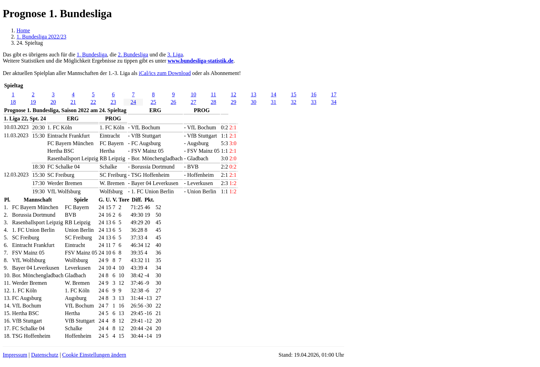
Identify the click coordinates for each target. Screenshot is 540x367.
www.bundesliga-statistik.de (200, 61)
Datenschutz (44, 355)
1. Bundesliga (92, 54)
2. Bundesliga (133, 54)
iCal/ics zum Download (165, 73)
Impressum (15, 355)
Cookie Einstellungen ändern (94, 355)
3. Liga (175, 54)
